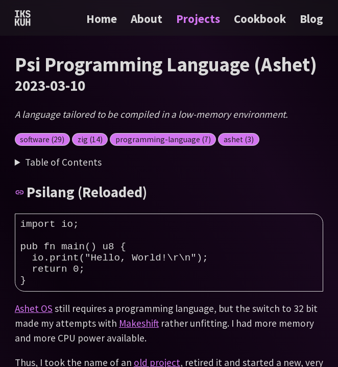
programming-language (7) (163, 139)
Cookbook (261, 18)
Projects (199, 18)
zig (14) (90, 139)
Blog (311, 18)
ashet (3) (239, 139)
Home (101, 18)
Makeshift (139, 338)
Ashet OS (34, 324)
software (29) (42, 139)
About (148, 18)
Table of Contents (63, 162)
